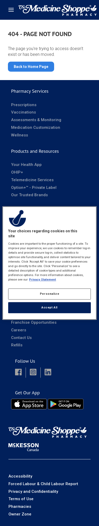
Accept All (49, 307)
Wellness (19, 135)
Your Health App (26, 164)
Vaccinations (23, 112)
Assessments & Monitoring (36, 119)
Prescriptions (23, 104)
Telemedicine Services (32, 180)
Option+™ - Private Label (33, 187)
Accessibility (20, 476)
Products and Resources (35, 151)
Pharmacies (19, 506)
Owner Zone (19, 514)
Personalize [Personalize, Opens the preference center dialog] (49, 294)
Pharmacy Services (30, 91)
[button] (18, 372)
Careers (18, 330)
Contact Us (21, 337)
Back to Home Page (31, 67)
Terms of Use (21, 498)
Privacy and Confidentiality (33, 491)
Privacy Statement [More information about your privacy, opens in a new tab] (42, 279)
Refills (16, 345)
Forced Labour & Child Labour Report (43, 483)
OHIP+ (17, 172)
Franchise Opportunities (33, 322)
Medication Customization (35, 127)
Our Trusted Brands (29, 195)
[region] (49, 263)
